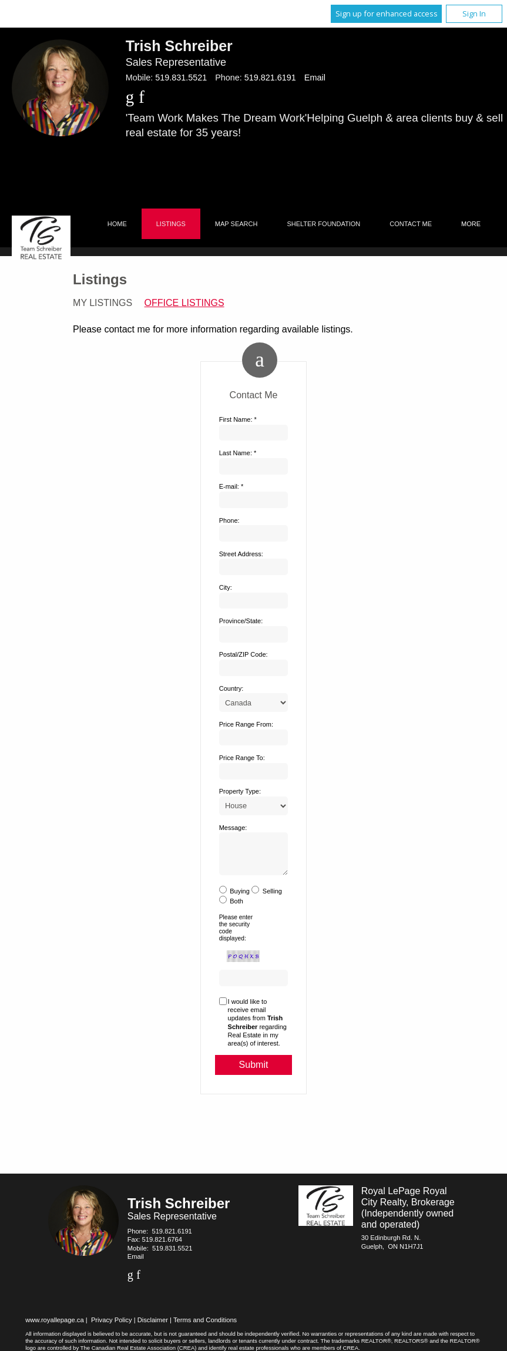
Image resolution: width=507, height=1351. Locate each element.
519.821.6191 (270, 77)
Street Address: (241, 553)
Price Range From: (246, 724)
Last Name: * (238, 452)
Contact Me (411, 223)
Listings (171, 223)
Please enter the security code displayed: (236, 935)
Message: (233, 827)
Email (314, 77)
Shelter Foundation (323, 223)
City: (225, 587)
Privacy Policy (111, 1326)
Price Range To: (242, 757)
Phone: (229, 520)
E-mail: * (231, 486)
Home (117, 223)
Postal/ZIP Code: (243, 654)
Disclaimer (152, 1326)
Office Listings (184, 303)
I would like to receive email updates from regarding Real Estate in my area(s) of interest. (257, 1029)
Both (236, 908)
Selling (272, 898)
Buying (240, 898)
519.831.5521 (181, 77)
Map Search (236, 223)
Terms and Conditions (205, 1326)
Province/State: (241, 620)
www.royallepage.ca (54, 1326)
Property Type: (240, 791)
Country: (231, 688)
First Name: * (238, 419)
